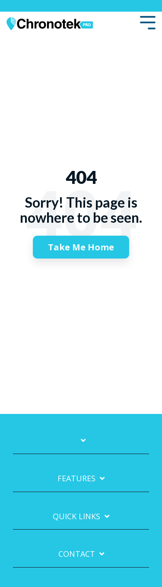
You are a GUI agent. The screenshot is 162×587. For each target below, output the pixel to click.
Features (76, 478)
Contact (76, 554)
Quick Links (76, 516)
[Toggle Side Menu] (148, 22)
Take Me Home (81, 247)
